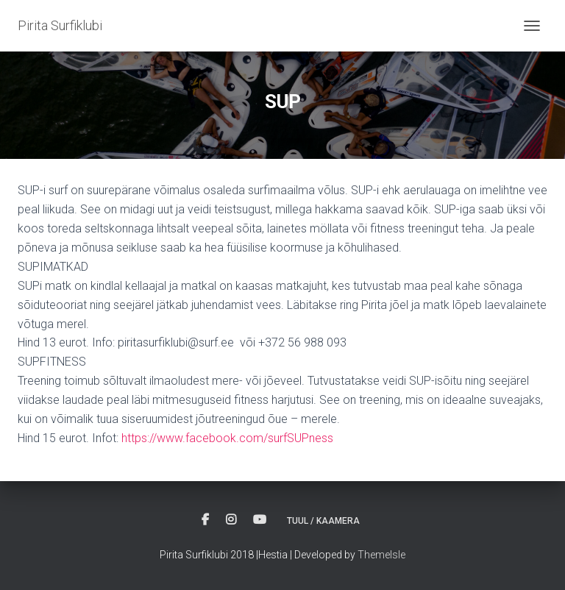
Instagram (231, 520)
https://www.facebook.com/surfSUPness (227, 438)
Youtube (260, 520)
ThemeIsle (381, 555)
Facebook (205, 520)
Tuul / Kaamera (323, 521)
